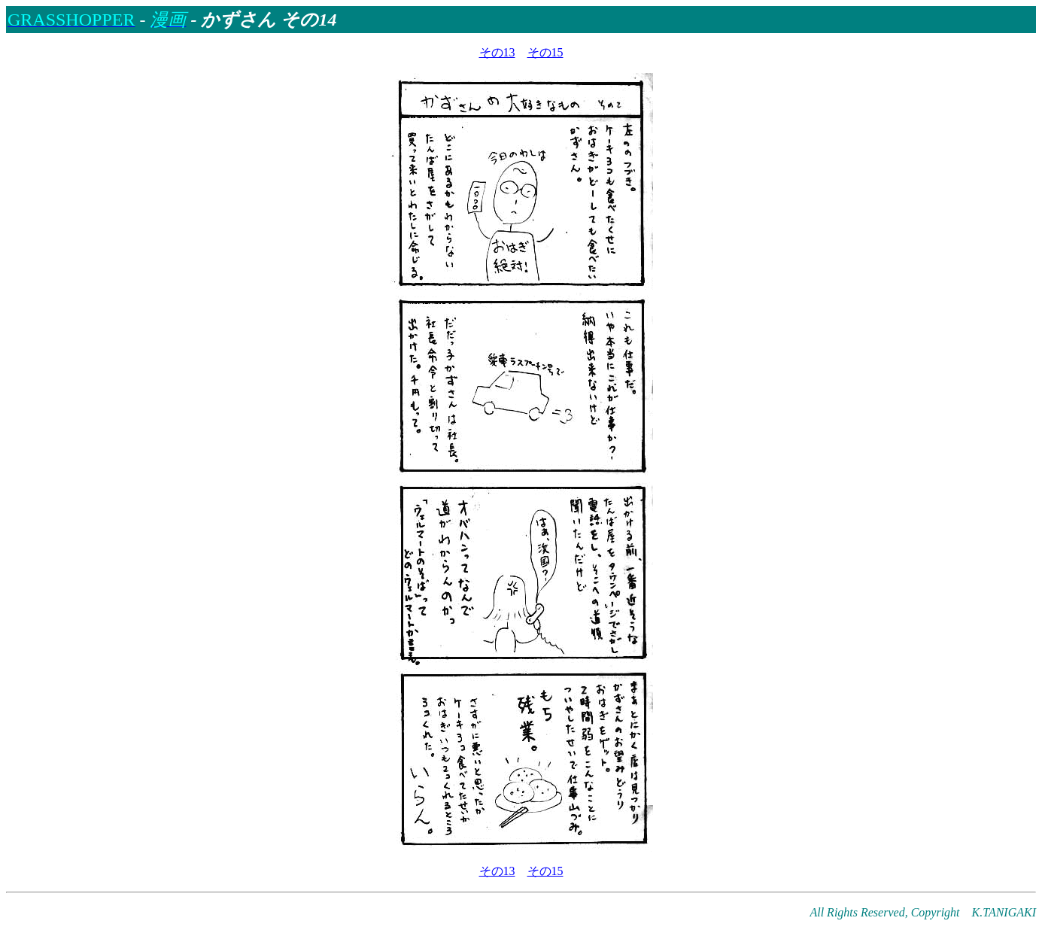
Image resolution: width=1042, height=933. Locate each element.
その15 (545, 52)
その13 (497, 52)
